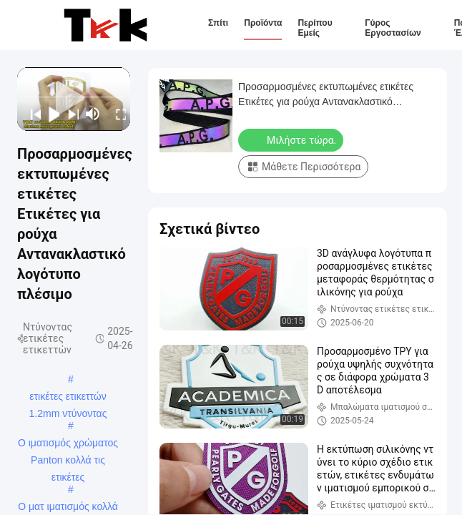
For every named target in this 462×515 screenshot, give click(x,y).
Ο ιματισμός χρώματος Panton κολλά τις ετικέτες (68, 444)
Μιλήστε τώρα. (292, 139)
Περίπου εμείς (315, 28)
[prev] (31, 113)
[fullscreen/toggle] (117, 113)
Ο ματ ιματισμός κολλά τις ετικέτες (68, 508)
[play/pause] (50, 113)
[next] (69, 113)
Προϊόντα (263, 23)
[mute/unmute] (93, 113)
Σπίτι (218, 23)
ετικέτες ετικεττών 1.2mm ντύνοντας (68, 398)
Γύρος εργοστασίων (393, 28)
